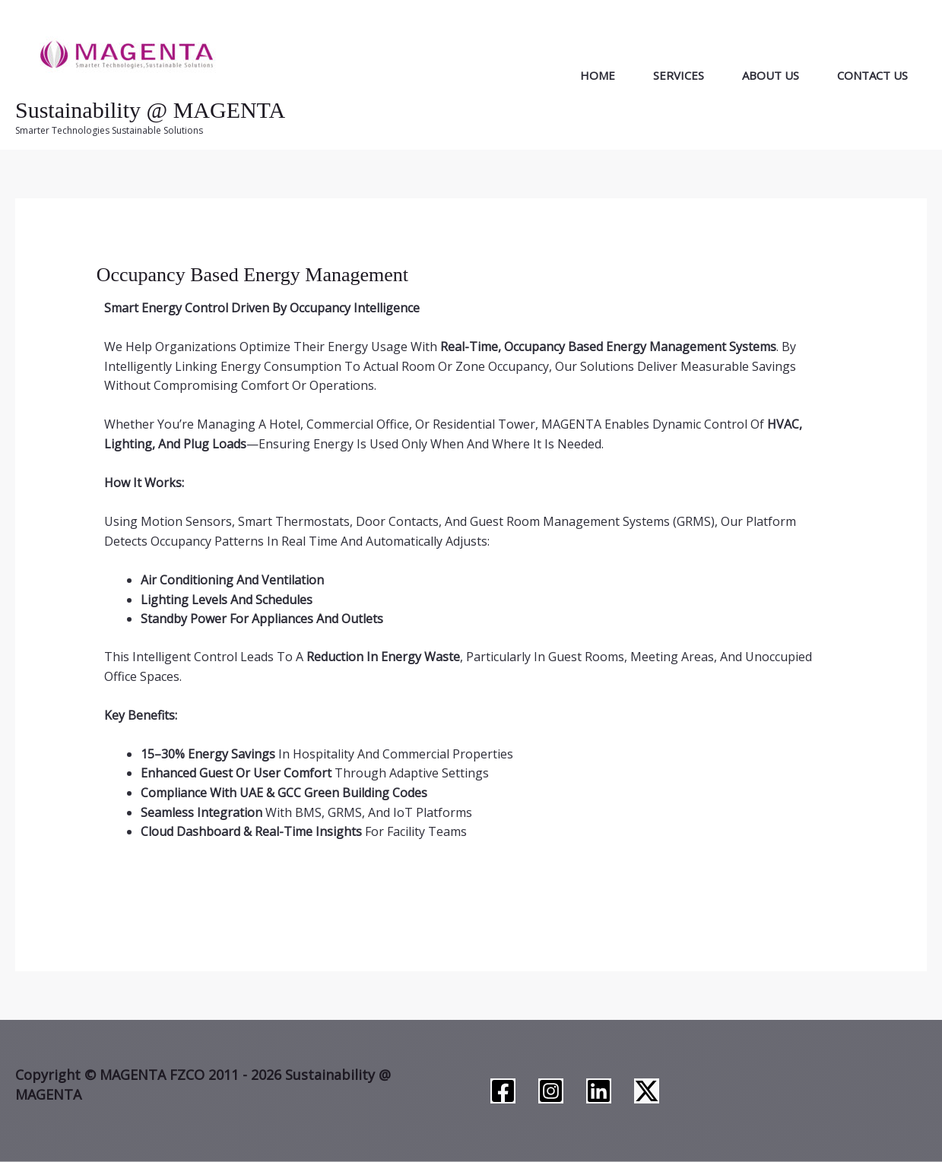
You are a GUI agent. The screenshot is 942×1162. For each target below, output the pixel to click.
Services (678, 75)
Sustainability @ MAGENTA (150, 109)
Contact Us (872, 75)
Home (597, 75)
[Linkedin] (598, 1090)
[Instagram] (550, 1090)
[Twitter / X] (646, 1090)
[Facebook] (502, 1090)
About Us (770, 75)
